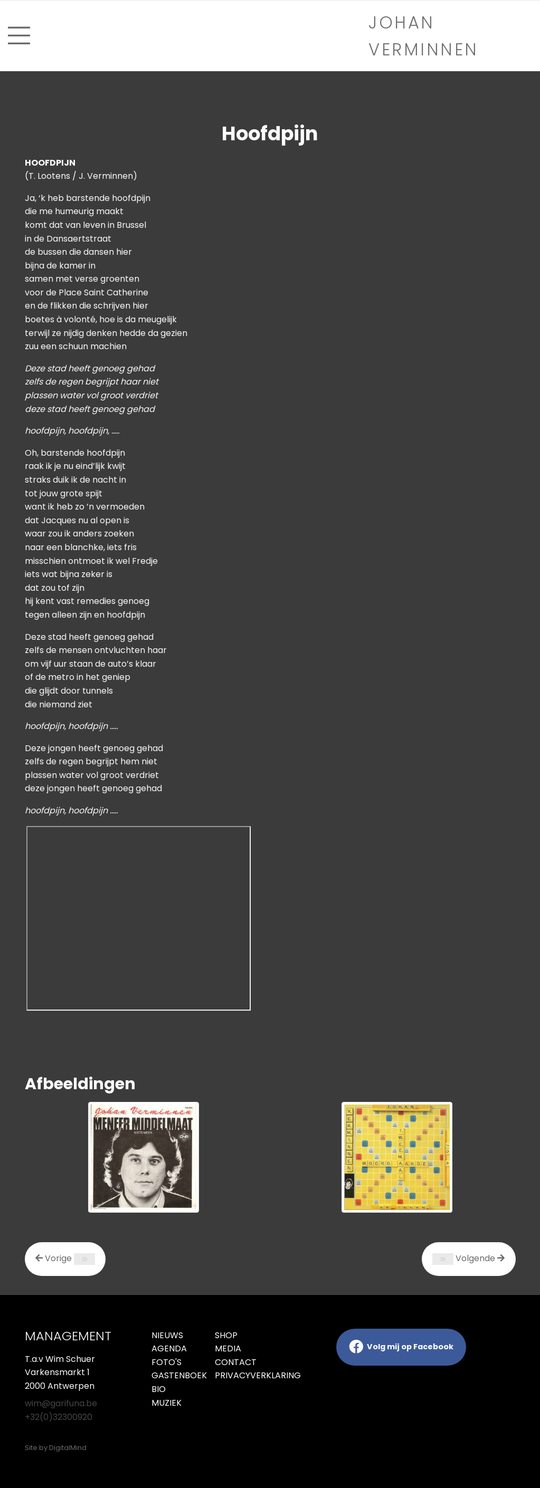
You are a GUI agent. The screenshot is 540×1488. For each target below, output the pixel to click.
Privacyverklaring (238, 1375)
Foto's (166, 1362)
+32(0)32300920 (58, 1417)
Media (228, 1348)
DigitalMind (68, 1447)
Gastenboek (175, 1375)
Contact (236, 1362)
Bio (158, 1389)
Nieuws (167, 1335)
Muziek (166, 1403)
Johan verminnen (423, 36)
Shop (226, 1335)
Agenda (169, 1348)
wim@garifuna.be (61, 1403)
